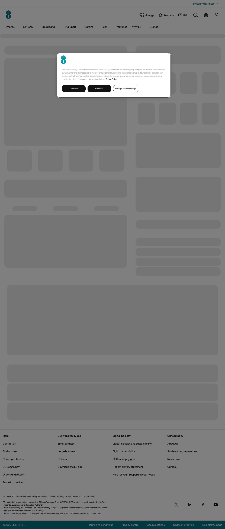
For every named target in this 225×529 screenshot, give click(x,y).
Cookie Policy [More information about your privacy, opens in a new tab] (111, 79)
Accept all (73, 88)
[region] (114, 75)
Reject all (99, 88)
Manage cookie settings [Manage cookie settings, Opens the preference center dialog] (125, 88)
